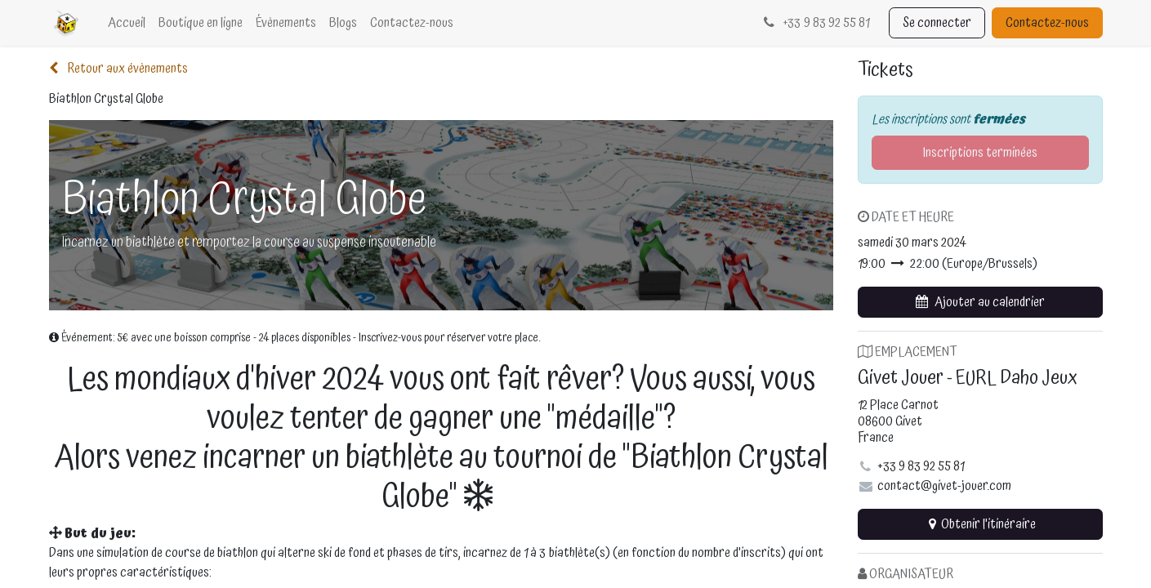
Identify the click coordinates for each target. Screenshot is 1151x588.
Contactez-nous (1047, 22)
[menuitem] (126, 23)
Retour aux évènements (118, 68)
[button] (980, 302)
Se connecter (937, 22)
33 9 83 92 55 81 (815, 22)
